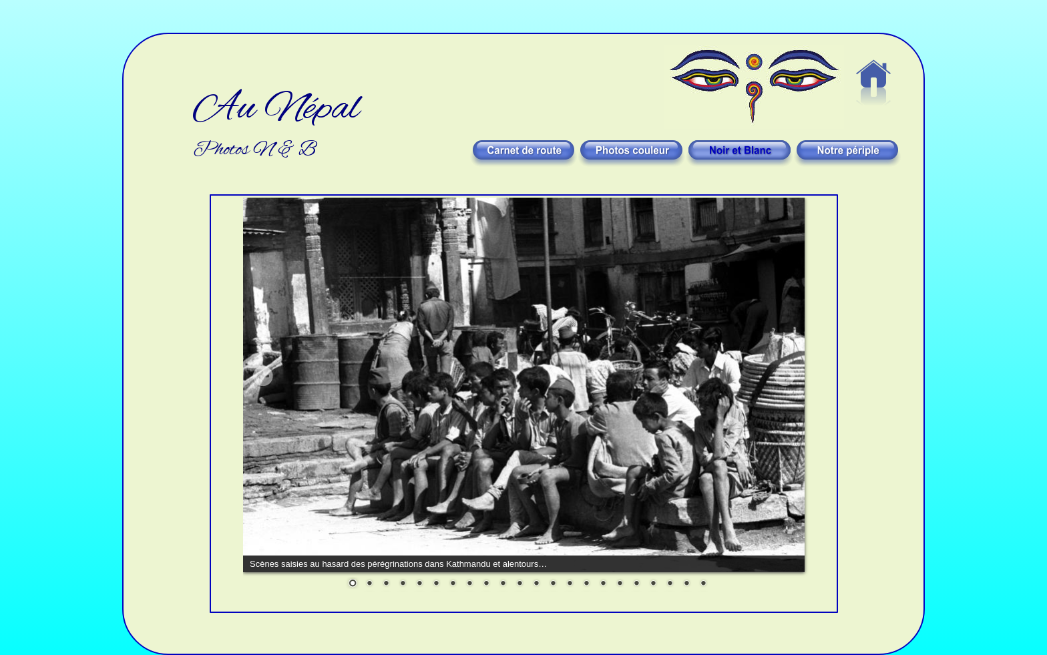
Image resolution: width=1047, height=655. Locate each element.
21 (686, 584)
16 (603, 584)
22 (703, 584)
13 (553, 584)
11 (519, 584)
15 (586, 584)
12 (536, 584)
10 (502, 584)
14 (569, 584)
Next (785, 376)
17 (619, 584)
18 (636, 584)
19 (653, 584)
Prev (263, 376)
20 (669, 584)
